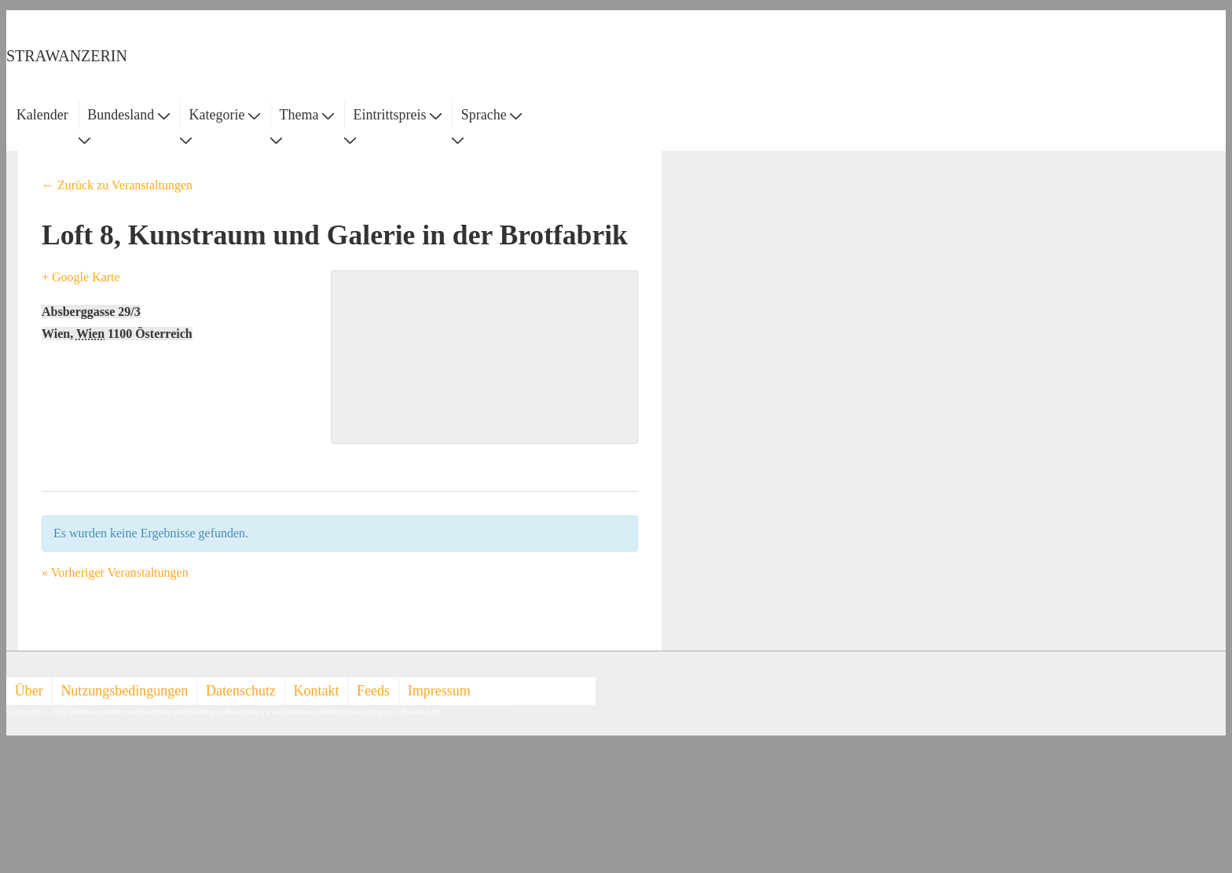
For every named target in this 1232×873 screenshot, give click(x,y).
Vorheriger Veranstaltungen (115, 572)
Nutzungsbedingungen (124, 691)
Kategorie (224, 115)
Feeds (373, 691)
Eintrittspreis (398, 115)
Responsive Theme (473, 711)
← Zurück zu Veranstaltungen (117, 185)
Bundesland (128, 115)
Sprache (491, 115)
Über (29, 691)
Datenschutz (241, 691)
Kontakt (316, 691)
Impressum (439, 691)
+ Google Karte (81, 277)
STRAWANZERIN (66, 55)
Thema (307, 115)
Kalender (42, 115)
